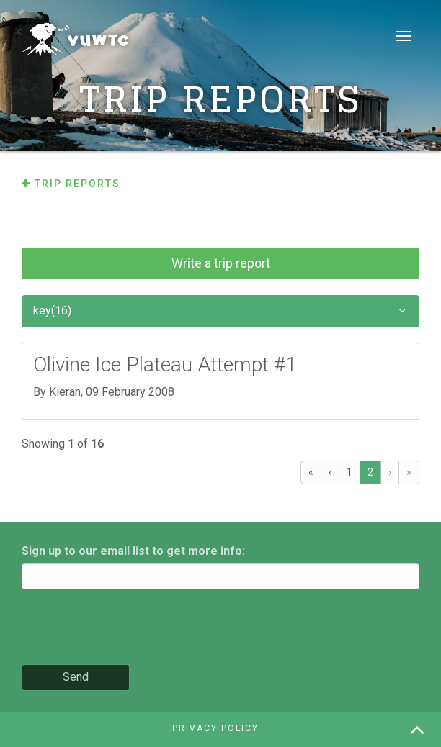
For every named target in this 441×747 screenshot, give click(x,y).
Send (76, 677)
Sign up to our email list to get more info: (133, 551)
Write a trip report (221, 263)
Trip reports (71, 183)
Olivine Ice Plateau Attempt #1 (165, 364)
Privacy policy (215, 728)
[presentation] (131, 628)
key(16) (220, 311)
